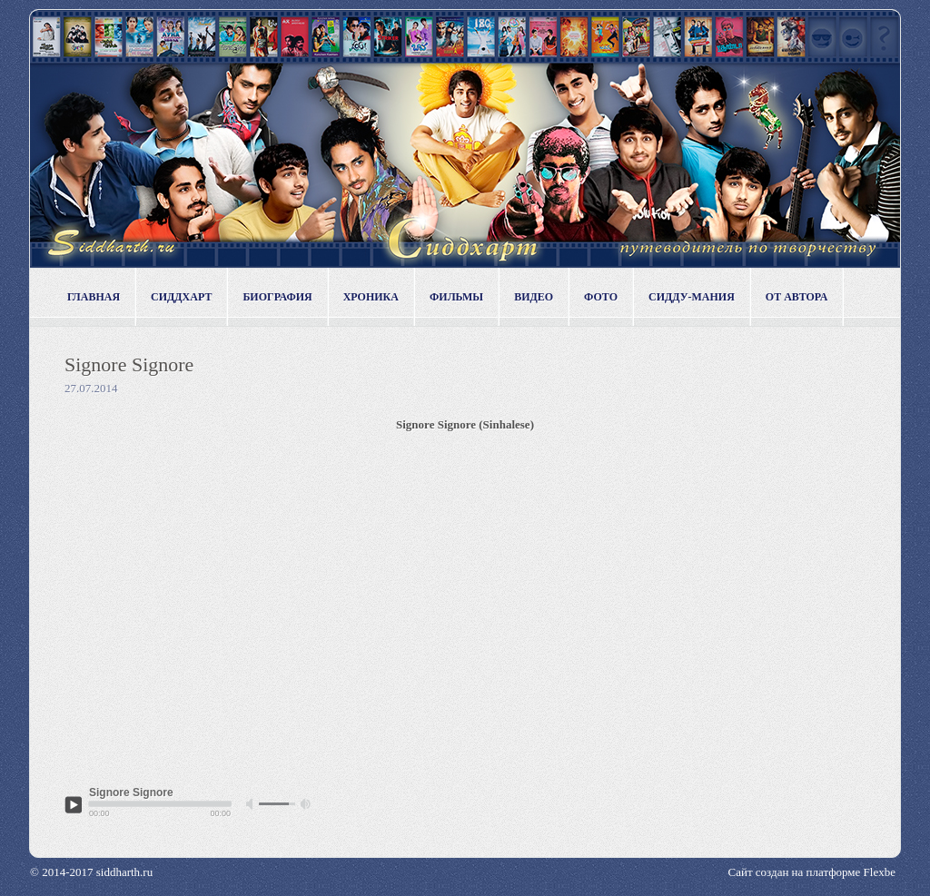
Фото (601, 296)
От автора (797, 296)
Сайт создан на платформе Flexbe (811, 872)
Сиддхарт (181, 296)
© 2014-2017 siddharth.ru (91, 872)
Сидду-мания (691, 296)
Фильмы (456, 296)
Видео (533, 296)
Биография (277, 296)
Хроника (371, 296)
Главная (93, 296)
